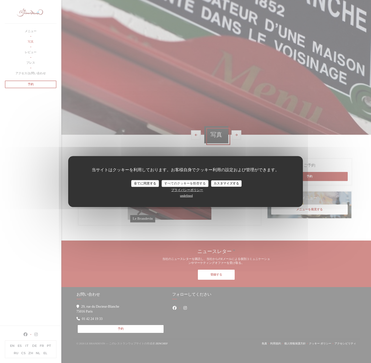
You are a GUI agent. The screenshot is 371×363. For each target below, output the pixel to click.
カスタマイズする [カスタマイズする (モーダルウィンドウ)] (226, 183)
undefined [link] (186, 195)
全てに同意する (145, 183)
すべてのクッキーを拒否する (185, 183)
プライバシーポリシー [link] (187, 190)
